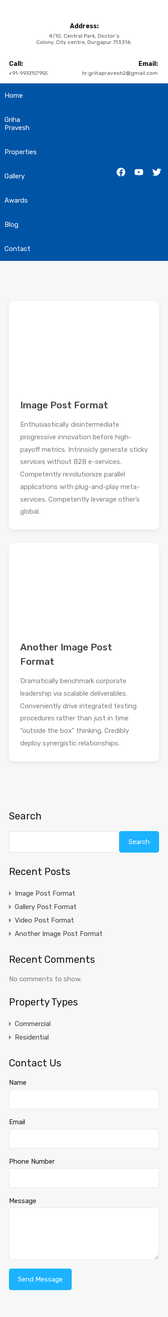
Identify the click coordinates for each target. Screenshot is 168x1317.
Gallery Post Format (46, 907)
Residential (32, 1037)
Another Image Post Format (59, 934)
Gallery (14, 176)
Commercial (33, 1024)
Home (13, 95)
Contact (17, 249)
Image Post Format (64, 405)
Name (17, 1083)
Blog (11, 225)
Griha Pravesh (17, 124)
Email (17, 1122)
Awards (16, 200)
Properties (20, 152)
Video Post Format (44, 920)
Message (22, 1201)
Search (25, 816)
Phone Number (32, 1161)
